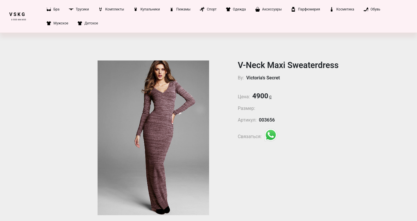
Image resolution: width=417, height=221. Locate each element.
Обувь (372, 9)
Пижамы (179, 9)
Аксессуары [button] (268, 9)
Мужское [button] (57, 23)
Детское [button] (88, 23)
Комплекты (111, 9)
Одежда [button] (236, 9)
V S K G (17, 14)
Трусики (79, 9)
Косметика (341, 9)
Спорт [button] (208, 9)
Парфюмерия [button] (305, 9)
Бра (53, 9)
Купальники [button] (146, 9)
